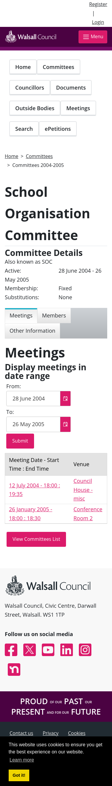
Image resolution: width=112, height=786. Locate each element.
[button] (65, 398)
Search (24, 128)
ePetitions (58, 128)
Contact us (21, 733)
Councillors (29, 87)
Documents (71, 87)
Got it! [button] (19, 775)
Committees (58, 66)
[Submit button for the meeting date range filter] (20, 441)
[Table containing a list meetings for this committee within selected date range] (56, 488)
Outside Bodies (34, 108)
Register (98, 4)
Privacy (51, 733)
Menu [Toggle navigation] (92, 37)
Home (23, 66)
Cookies (76, 733)
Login (98, 22)
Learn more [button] (22, 759)
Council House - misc (83, 489)
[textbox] (38, 398)
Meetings (78, 108)
